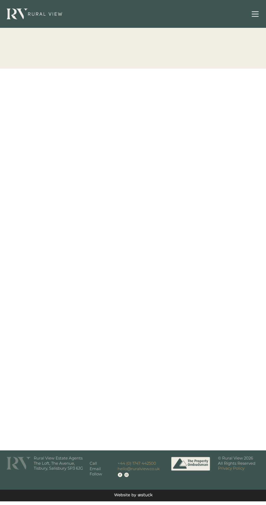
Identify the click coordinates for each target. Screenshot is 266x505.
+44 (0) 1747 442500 (137, 464)
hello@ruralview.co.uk (139, 469)
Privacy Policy (231, 469)
